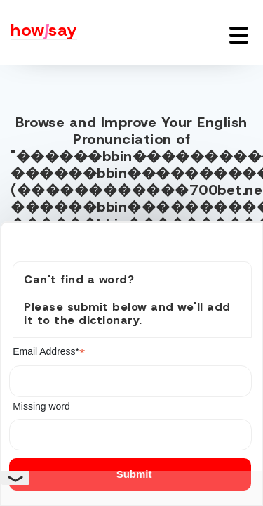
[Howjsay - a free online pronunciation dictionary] (38, 32)
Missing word (41, 406)
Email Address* (49, 351)
